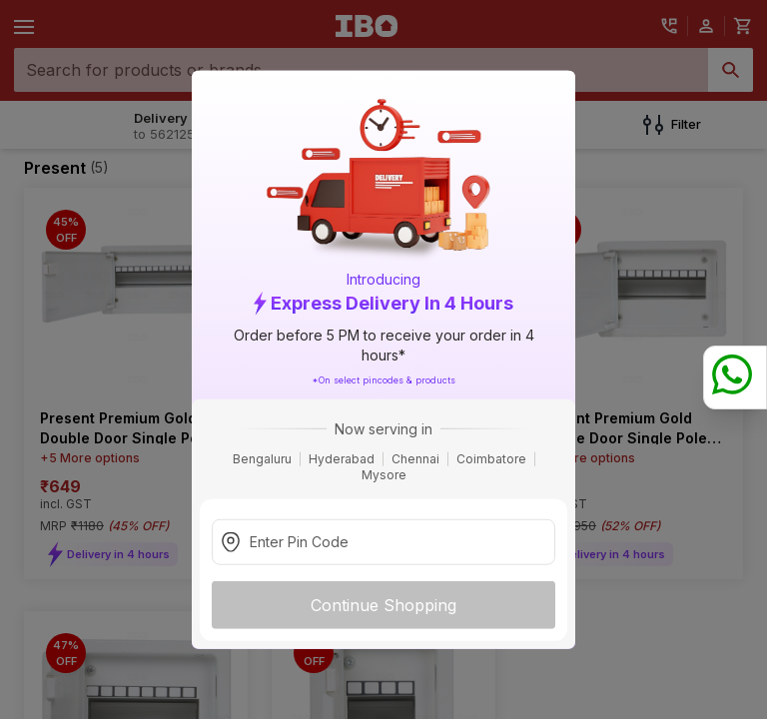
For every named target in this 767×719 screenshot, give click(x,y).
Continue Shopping (383, 604)
